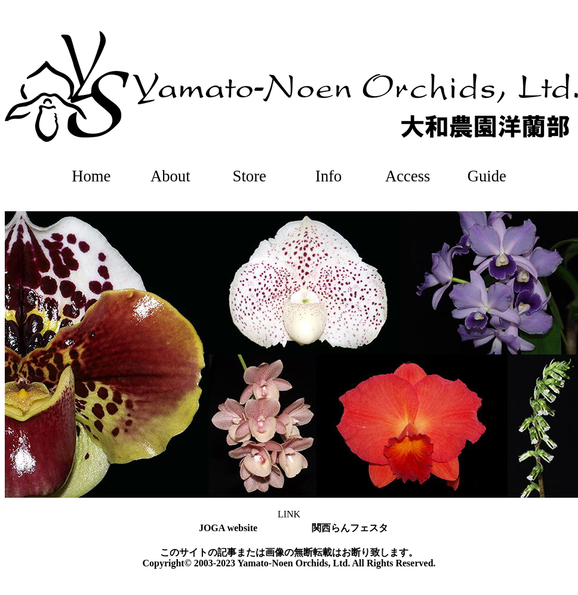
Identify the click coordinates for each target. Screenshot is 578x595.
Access (408, 176)
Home (91, 176)
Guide (487, 176)
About (170, 176)
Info (328, 176)
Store (249, 176)
